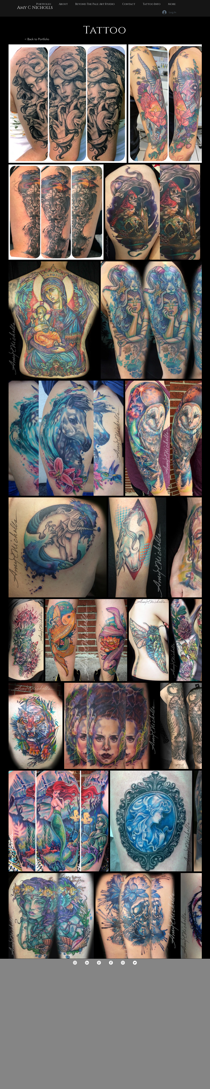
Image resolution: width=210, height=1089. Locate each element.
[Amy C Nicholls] (34, 8)
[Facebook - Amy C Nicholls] (111, 963)
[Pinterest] (99, 963)
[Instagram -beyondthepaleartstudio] (123, 963)
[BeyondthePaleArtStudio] (135, 963)
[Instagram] (75, 963)
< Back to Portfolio (37, 39)
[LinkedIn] (87, 963)
